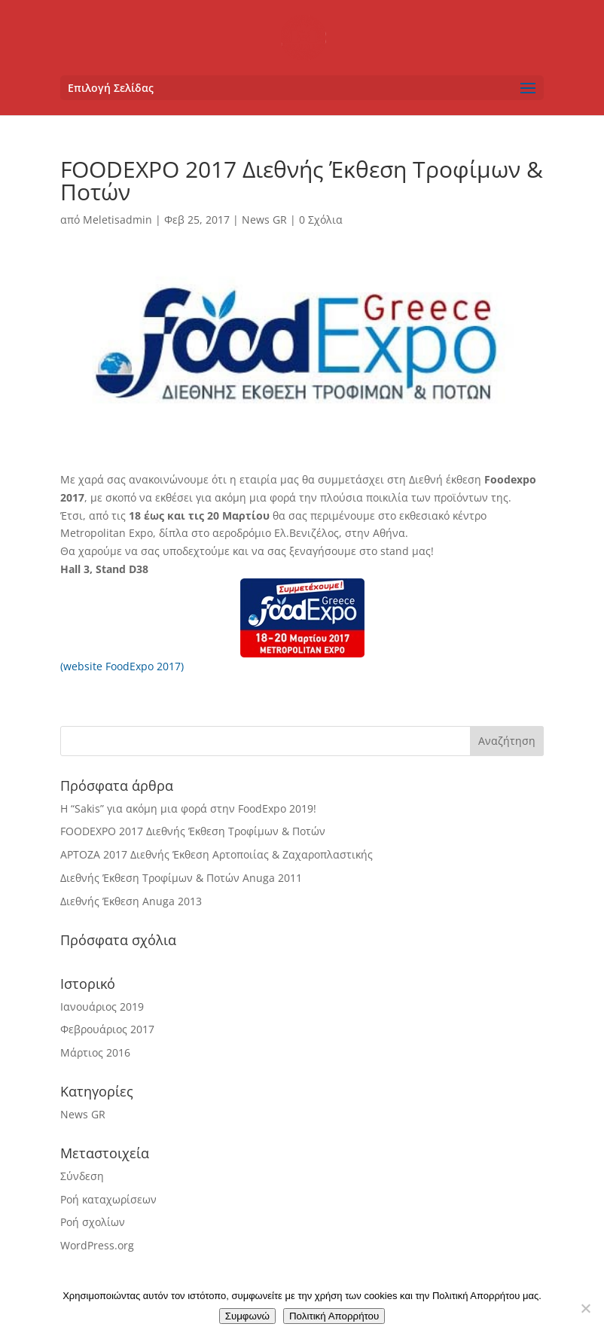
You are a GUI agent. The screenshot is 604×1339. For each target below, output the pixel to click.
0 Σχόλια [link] (321, 219)
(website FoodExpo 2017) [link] (122, 666)
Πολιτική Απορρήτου (334, 1316)
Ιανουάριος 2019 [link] (102, 1006)
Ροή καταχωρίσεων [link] (108, 1199)
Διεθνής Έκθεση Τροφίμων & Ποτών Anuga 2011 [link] (181, 878)
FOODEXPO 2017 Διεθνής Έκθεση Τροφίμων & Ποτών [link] (192, 831)
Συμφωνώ (247, 1316)
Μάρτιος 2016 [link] (95, 1052)
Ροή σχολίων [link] (92, 1222)
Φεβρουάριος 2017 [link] (107, 1029)
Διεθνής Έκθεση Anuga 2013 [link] (131, 901)
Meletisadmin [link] (117, 219)
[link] (303, 36)
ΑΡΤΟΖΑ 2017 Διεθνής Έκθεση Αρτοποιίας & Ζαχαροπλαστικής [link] (216, 854)
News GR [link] (264, 219)
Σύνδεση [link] (82, 1176)
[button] (302, 87)
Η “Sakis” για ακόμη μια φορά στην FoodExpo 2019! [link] (188, 808)
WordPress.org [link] (97, 1245)
